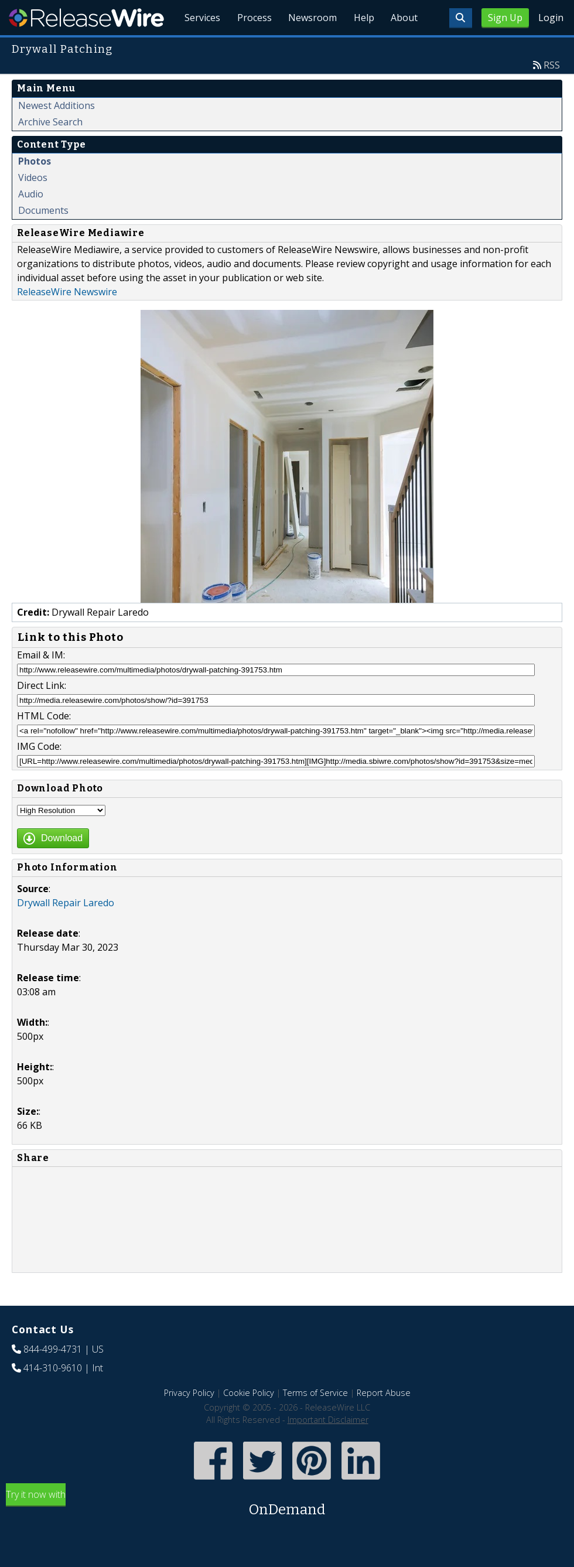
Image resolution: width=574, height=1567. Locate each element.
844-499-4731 (52, 1376)
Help (360, 46)
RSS (552, 92)
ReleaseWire (86, 17)
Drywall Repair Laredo (65, 929)
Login (550, 17)
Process (247, 46)
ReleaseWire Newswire (67, 318)
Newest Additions (56, 132)
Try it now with (287, 1531)
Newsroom (307, 46)
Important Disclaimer (328, 1446)
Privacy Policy (189, 1419)
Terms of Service (315, 1419)
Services (193, 46)
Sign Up (505, 17)
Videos (32, 204)
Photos (34, 188)
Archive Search (50, 148)
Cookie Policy (248, 1419)
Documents (43, 237)
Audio (30, 220)
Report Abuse (384, 1419)
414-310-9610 (52, 1394)
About (403, 46)
